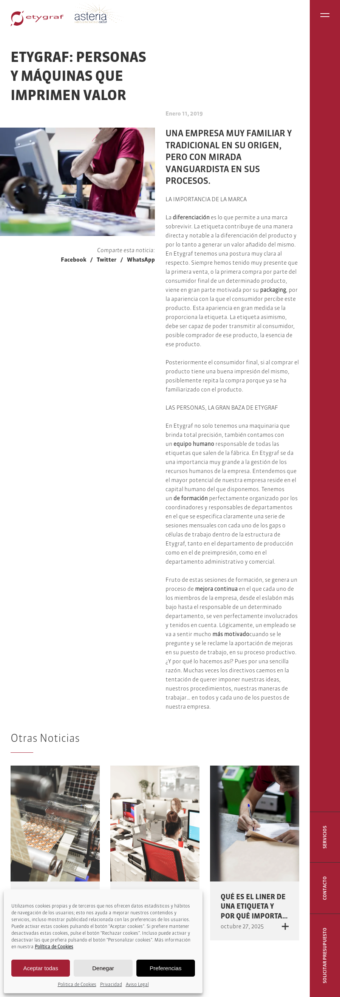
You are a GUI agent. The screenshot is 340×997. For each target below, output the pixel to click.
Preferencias (165, 968)
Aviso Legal (137, 984)
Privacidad (111, 984)
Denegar (103, 968)
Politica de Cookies (77, 984)
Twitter (106, 259)
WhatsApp (141, 259)
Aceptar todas (40, 968)
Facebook (73, 259)
